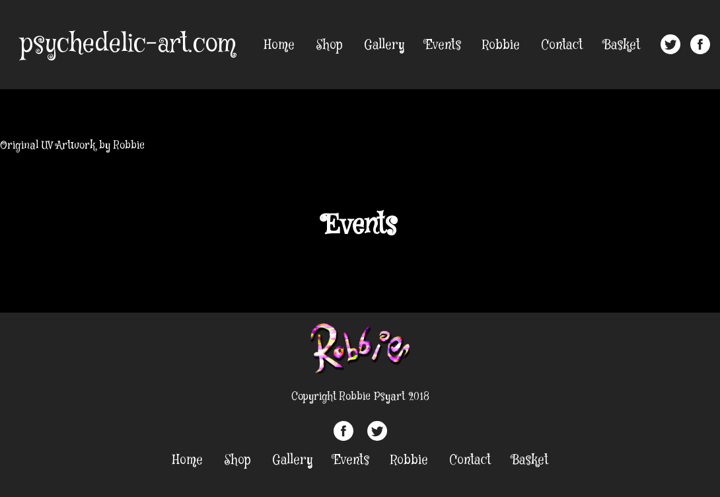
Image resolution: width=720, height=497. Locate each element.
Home (279, 45)
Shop (329, 45)
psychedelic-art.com (128, 44)
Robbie (501, 45)
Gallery (384, 45)
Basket (622, 45)
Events (443, 45)
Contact (562, 45)
